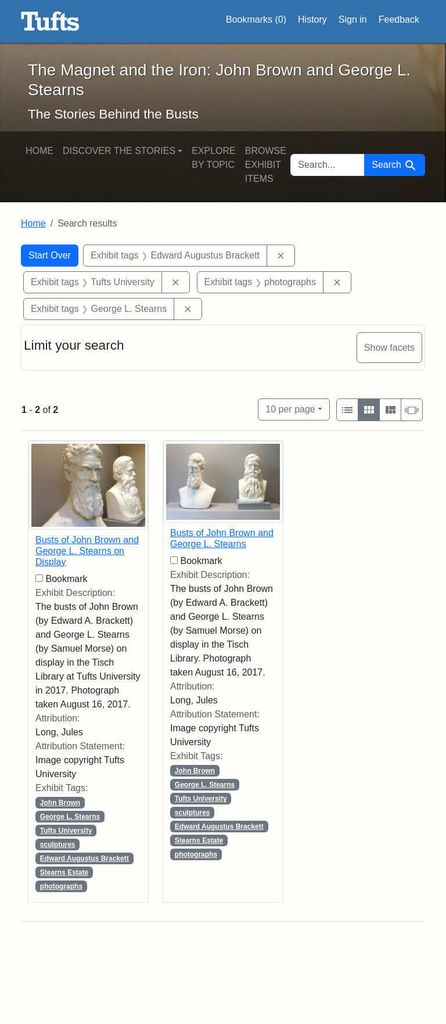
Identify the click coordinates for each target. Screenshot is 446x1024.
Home (39, 151)
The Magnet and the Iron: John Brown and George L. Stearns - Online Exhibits (50, 21)
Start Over (49, 255)
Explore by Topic (214, 158)
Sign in (353, 19)
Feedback (399, 19)
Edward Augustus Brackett (84, 858)
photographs (61, 886)
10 (290, 408)
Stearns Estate (64, 872)
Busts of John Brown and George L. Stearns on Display (87, 551)
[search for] (327, 165)
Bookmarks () (256, 20)
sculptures (57, 844)
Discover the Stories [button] (119, 151)
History (312, 19)
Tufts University (66, 831)
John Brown (60, 803)
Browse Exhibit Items (265, 165)
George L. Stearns (70, 817)
